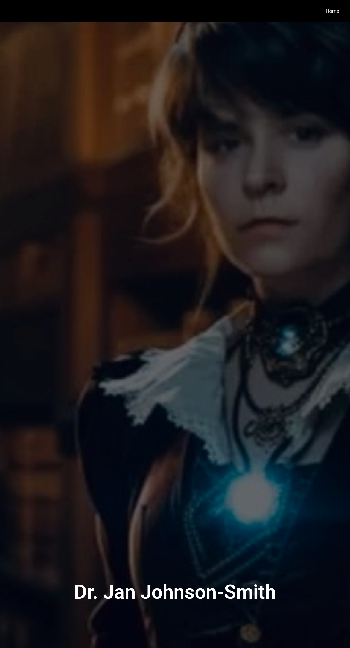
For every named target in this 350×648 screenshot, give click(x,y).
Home (332, 11)
